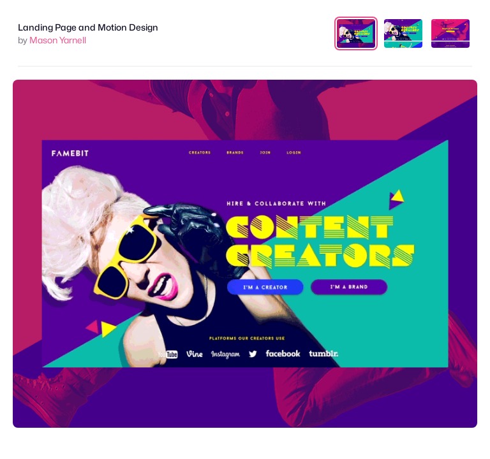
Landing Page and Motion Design (88, 27)
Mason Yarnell (57, 39)
